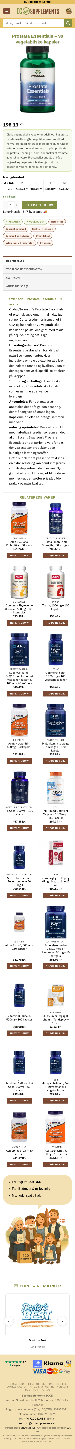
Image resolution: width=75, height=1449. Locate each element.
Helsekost (57, 221)
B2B (27, 1389)
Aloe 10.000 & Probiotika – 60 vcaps (19, 543)
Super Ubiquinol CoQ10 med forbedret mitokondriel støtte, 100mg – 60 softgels (19, 678)
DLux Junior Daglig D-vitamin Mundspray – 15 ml (55, 1019)
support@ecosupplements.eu (37, 1423)
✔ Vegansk (13, 221)
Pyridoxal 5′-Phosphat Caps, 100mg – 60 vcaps (19, 1087)
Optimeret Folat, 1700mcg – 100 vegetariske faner (56, 676)
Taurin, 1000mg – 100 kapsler (55, 607)
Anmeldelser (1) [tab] (17, 286)
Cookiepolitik (17, 1386)
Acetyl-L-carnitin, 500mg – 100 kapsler (56, 1152)
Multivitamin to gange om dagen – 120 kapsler (55, 747)
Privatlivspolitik (41, 1386)
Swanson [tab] (13, 277)
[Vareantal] (11, 205)
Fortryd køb (42, 1389)
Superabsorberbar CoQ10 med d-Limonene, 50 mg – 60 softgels (56, 951)
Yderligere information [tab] (24, 269)
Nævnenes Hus (28, 1427)
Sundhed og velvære (18, 235)
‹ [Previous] (9, 1321)
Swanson (45, 242)
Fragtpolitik (57, 1383)
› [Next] (62, 1321)
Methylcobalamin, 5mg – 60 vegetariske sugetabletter (56, 1087)
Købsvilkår (16, 1383)
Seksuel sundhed (16, 228)
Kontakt (62, 1386)
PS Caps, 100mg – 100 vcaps (19, 812)
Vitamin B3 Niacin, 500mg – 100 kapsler (19, 1017)
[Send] (68, 23)
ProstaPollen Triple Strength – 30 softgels (56, 543)
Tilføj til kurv (39, 205)
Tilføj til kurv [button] (19, 555)
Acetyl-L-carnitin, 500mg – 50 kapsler (19, 745)
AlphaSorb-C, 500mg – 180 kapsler (19, 947)
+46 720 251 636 (34, 1418)
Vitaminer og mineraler (20, 242)
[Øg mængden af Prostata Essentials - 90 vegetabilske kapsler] (16, 205)
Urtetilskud (43, 235)
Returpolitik (36, 1383)
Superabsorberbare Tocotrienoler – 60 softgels (19, 881)
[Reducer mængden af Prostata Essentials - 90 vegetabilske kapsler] (5, 205)
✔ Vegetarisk (35, 221)
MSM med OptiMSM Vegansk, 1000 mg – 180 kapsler (55, 814)
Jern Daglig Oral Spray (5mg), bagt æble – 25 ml (55, 881)
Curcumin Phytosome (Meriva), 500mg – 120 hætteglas (19, 609)
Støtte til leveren (42, 228)
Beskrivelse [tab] (15, 260)
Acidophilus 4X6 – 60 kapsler (19, 1152)
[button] (6, 11)
